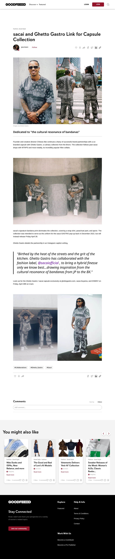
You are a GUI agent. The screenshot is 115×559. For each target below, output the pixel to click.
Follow (34, 47)
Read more (10, 475)
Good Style (22, 29)
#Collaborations (20, 368)
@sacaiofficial (48, 263)
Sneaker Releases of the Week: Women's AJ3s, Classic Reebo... (97, 467)
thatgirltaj (10, 471)
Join (98, 4)
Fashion (9, 459)
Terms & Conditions (81, 514)
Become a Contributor (66, 540)
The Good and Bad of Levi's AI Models (43, 464)
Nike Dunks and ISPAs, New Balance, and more (15, 465)
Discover (32, 4)
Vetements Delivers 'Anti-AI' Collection (70, 464)
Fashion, (16, 29)
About (76, 508)
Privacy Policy (79, 519)
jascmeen (24, 47)
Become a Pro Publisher (67, 545)
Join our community (19, 528)
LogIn (86, 4)
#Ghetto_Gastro (37, 368)
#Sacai (49, 368)
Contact (77, 524)
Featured (42, 4)
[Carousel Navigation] (106, 434)
